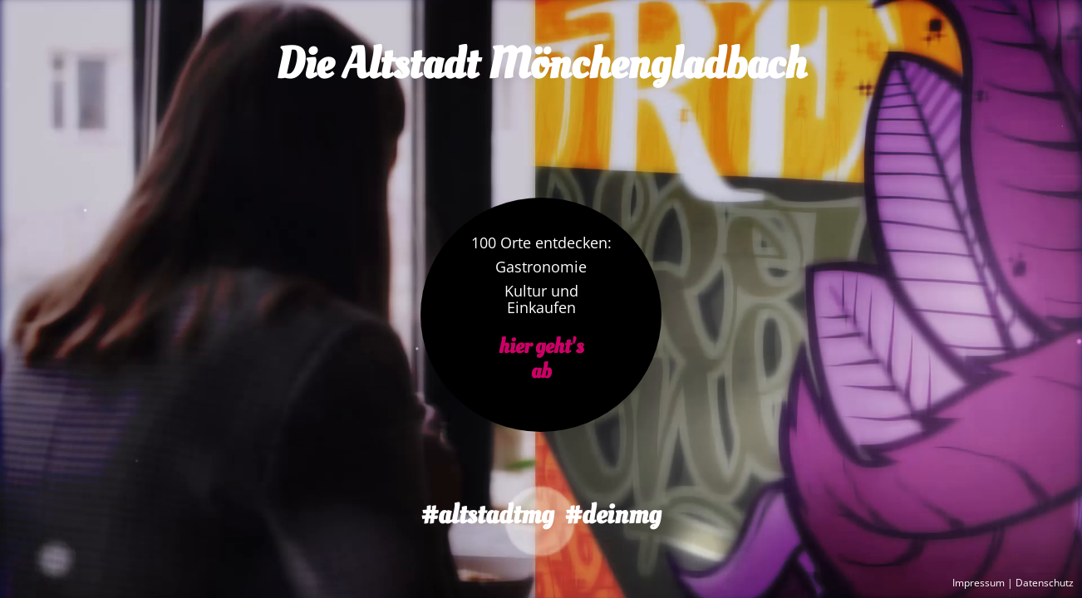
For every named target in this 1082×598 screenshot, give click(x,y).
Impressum (978, 583)
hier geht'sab (541, 359)
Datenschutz (1045, 583)
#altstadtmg (487, 515)
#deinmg (613, 515)
